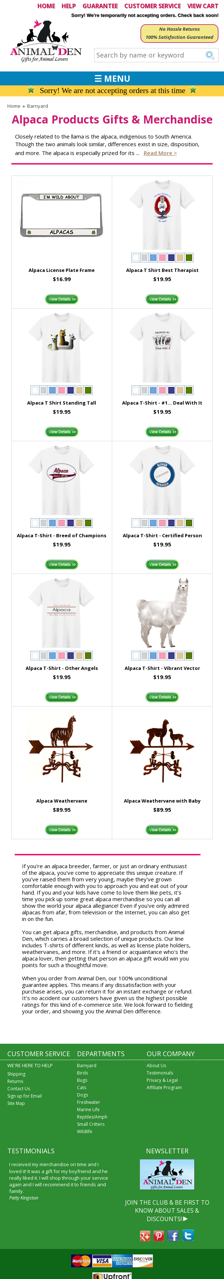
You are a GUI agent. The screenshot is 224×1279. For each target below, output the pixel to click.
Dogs (82, 1095)
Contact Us (18, 1089)
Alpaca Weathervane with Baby (162, 800)
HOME (46, 6)
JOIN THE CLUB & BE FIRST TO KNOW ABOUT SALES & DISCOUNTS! (167, 1210)
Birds (82, 1073)
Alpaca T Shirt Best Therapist (162, 270)
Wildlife (84, 1131)
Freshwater (88, 1102)
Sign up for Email (24, 1096)
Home (14, 106)
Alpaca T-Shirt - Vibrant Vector (162, 668)
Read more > (160, 152)
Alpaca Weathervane (61, 800)
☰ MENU (112, 78)
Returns (15, 1081)
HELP (69, 6)
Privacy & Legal (162, 1080)
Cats (81, 1087)
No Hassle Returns (179, 29)
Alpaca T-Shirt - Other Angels (62, 668)
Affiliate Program (164, 1087)
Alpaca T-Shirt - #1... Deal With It (162, 402)
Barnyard (37, 106)
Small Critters (90, 1124)
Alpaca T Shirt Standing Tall (61, 402)
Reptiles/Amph (92, 1117)
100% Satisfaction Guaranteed (179, 37)
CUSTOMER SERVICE (152, 6)
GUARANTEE (100, 6)
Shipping (16, 1074)
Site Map (16, 1103)
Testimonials (160, 1073)
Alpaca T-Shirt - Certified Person (162, 535)
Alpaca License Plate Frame (62, 270)
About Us (156, 1065)
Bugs (82, 1080)
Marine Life (88, 1109)
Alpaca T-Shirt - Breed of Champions (61, 535)
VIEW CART (203, 6)
